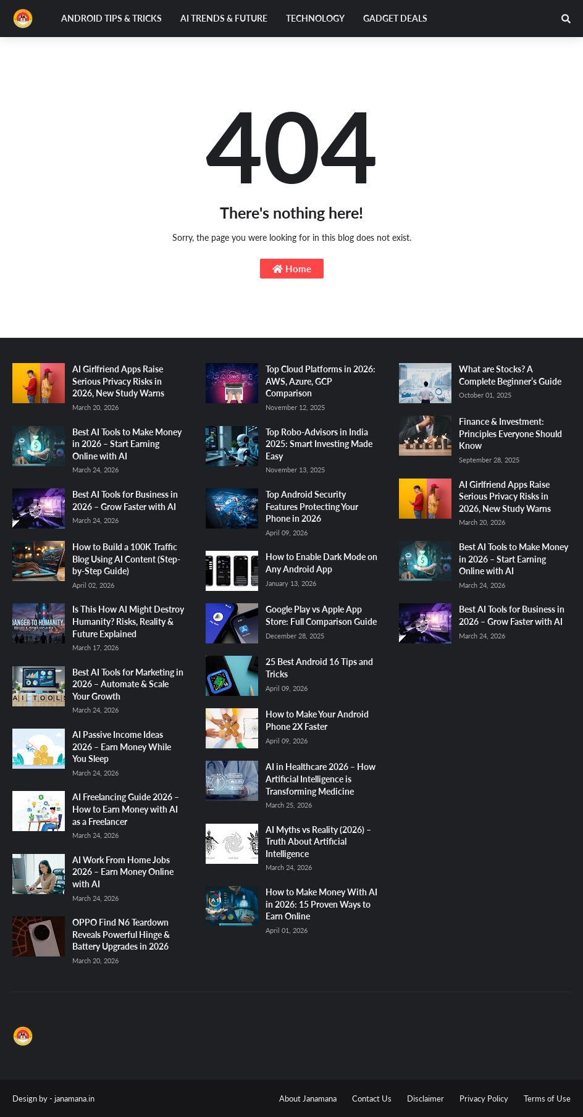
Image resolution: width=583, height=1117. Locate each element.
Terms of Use (547, 1098)
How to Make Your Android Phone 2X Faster (317, 720)
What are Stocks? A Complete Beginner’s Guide (510, 375)
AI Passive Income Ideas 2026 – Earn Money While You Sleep (121, 746)
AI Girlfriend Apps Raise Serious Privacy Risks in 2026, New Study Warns (118, 381)
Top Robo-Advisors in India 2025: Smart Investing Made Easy (319, 444)
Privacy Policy (483, 1098)
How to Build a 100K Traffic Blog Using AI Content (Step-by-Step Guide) (126, 559)
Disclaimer (425, 1098)
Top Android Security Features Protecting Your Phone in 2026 (312, 506)
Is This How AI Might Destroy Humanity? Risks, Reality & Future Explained (128, 621)
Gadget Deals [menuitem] (395, 18)
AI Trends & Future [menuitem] (223, 18)
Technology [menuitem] (315, 18)
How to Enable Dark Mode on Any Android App (321, 562)
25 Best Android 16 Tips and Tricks (319, 667)
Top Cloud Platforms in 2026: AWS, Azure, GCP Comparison (320, 381)
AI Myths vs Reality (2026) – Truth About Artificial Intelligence (318, 841)
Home (291, 268)
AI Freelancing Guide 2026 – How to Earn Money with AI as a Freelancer (125, 809)
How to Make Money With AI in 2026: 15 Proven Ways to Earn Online (321, 904)
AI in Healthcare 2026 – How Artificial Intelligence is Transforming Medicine (320, 778)
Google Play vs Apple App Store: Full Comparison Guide (321, 615)
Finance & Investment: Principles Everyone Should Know (510, 433)
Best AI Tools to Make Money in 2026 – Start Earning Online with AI (127, 444)
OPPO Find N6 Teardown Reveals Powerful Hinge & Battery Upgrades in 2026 (121, 934)
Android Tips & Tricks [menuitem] (111, 18)
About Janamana (308, 1098)
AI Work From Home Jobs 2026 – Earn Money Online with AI (123, 872)
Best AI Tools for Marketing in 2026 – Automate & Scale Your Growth (127, 684)
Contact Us (372, 1098)
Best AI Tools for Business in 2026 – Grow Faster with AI (125, 500)
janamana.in (74, 1098)
